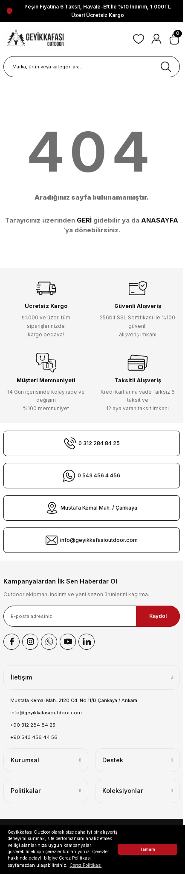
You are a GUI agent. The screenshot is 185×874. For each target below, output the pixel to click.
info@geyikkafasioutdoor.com (46, 713)
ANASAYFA (159, 220)
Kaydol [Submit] (158, 616)
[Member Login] (156, 39)
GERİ (84, 220)
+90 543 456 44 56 (34, 737)
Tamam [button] (147, 849)
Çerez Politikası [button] (85, 865)
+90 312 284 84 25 (32, 725)
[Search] (91, 66)
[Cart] (174, 39)
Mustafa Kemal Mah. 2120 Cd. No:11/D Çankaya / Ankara (73, 700)
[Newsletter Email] (91, 616)
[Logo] (35, 39)
